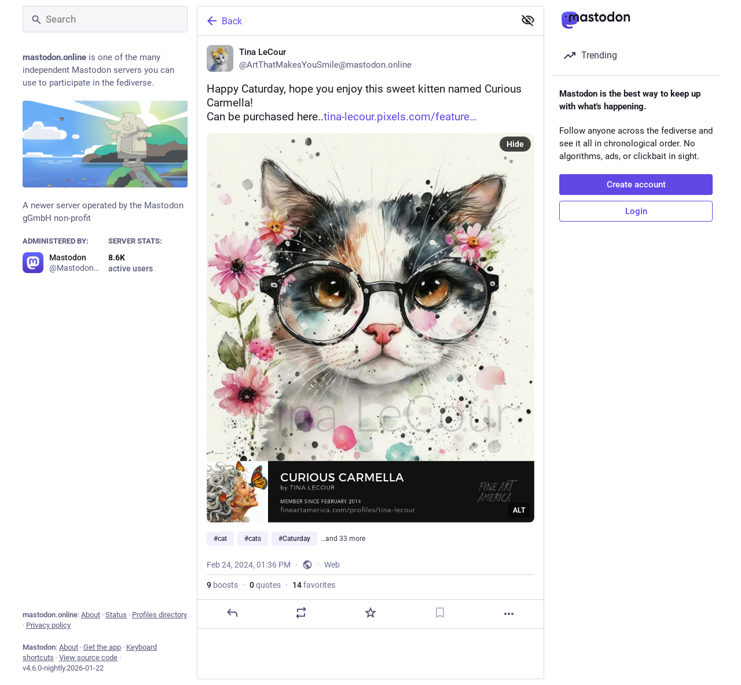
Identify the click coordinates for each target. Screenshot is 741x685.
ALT (519, 510)
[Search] (105, 19)
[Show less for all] (528, 20)
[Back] (354, 20)
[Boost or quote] (301, 613)
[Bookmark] (440, 613)
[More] (509, 614)
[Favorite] (370, 613)
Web (332, 564)
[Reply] (232, 613)
